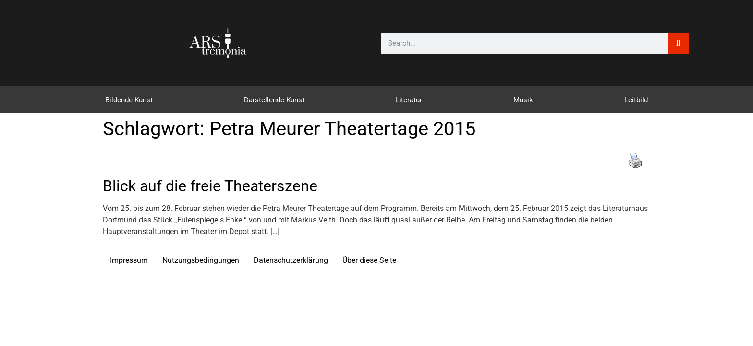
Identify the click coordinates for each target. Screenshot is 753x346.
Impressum (129, 260)
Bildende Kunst (129, 100)
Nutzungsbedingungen (200, 260)
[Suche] (678, 43)
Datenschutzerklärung (291, 260)
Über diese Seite (369, 260)
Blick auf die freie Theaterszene (210, 186)
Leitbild (636, 100)
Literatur (408, 100)
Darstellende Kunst (274, 100)
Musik (523, 100)
